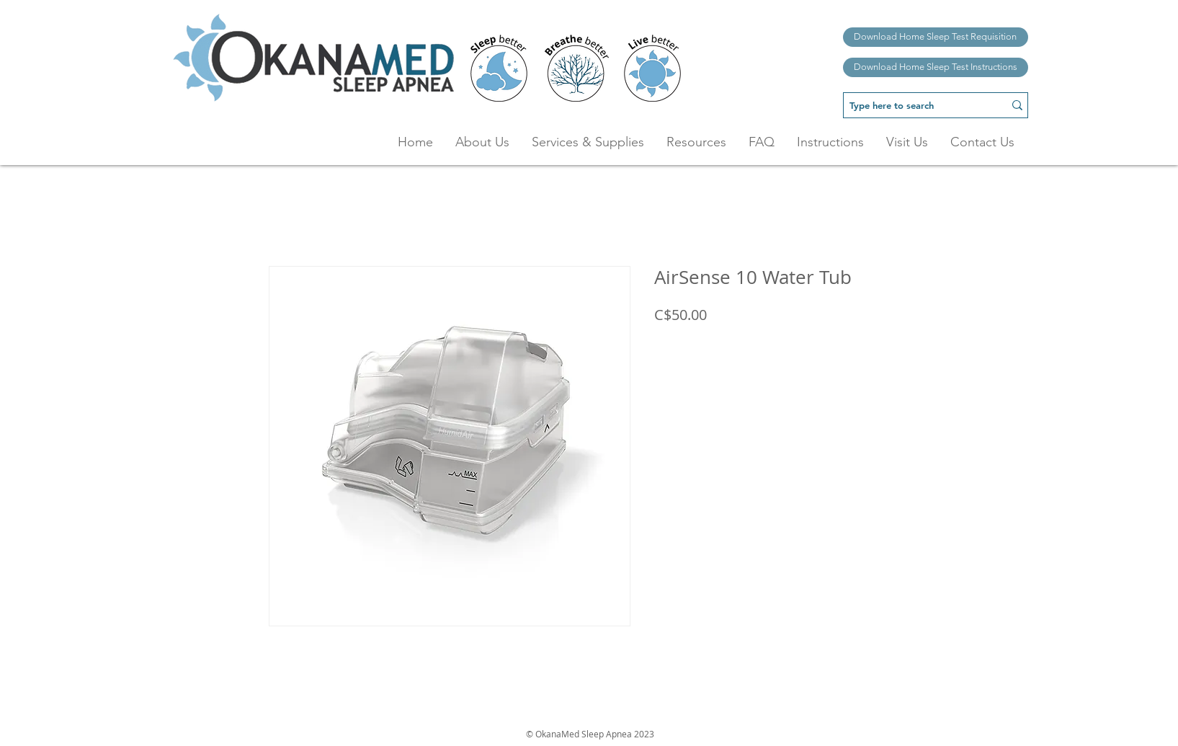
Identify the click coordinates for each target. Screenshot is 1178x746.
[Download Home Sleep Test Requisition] (935, 37)
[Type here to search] (913, 105)
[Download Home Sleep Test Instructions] (935, 67)
